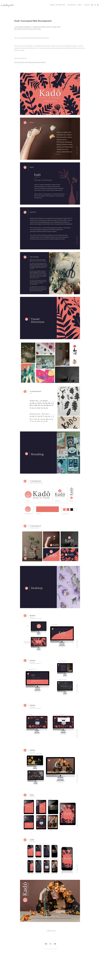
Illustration (71, 5)
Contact (87, 5)
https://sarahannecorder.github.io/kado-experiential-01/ (30, 62)
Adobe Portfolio (53, 949)
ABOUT (80, 5)
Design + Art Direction (57, 5)
